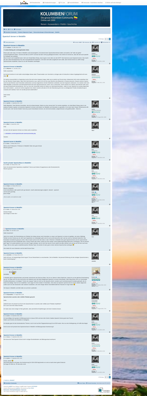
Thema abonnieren (9, 42)
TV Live (62, 2)
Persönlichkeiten (73, 2)
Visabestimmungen (49, 2)
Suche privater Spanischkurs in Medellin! (17, 163)
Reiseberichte (35, 2)
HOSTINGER (34, 386)
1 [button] (107, 39)
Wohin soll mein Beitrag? (113, 2)
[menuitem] (5, 29)
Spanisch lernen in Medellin (14, 36)
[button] (105, 39)
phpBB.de (18, 388)
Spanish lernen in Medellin (12, 141)
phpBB (10, 386)
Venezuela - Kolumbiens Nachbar (92, 2)
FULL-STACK (31, 388)
